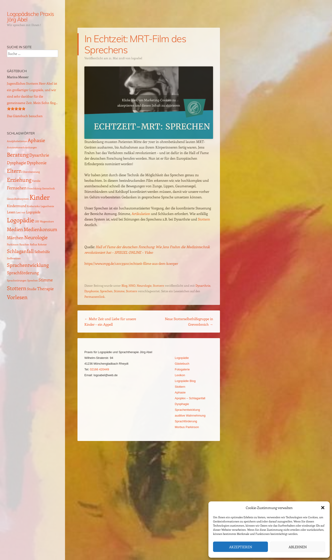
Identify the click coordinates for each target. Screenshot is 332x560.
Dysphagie (182, 404)
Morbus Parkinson (187, 427)
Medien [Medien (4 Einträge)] (15, 229)
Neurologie (144, 285)
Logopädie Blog (185, 381)
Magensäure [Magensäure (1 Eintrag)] (47, 221)
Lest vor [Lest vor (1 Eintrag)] (20, 212)
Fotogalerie (182, 369)
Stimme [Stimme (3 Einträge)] (46, 280)
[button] (322, 507)
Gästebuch (182, 363)
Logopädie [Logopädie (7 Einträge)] (20, 220)
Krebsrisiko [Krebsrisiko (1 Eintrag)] (33, 206)
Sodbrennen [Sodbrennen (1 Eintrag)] (14, 258)
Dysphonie (91, 291)
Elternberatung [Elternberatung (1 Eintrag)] (31, 171)
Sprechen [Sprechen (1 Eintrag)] (32, 280)
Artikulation (141, 213)
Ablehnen (298, 547)
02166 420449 (99, 369)
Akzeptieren (240, 547)
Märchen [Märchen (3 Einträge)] (15, 237)
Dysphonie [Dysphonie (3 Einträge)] (37, 162)
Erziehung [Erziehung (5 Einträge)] (19, 179)
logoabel (136, 58)
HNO (132, 285)
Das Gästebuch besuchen (25, 116)
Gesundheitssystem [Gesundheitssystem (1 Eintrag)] (18, 198)
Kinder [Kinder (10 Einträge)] (40, 197)
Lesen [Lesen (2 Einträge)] (11, 212)
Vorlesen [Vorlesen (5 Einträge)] (17, 297)
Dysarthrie (203, 285)
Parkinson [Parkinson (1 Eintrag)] (13, 244)
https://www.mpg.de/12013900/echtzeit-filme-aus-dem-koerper (131, 263)
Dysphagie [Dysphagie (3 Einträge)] (16, 162)
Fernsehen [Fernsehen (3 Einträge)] (17, 188)
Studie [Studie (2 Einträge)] (31, 288)
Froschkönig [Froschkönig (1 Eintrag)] (34, 188)
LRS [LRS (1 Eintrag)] (37, 221)
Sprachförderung (186, 421)
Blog (124, 285)
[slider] (16, 108)
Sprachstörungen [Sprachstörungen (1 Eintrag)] (17, 280)
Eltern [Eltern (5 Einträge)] (14, 170)
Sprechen (106, 291)
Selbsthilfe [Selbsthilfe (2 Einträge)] (42, 251)
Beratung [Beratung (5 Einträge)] (18, 154)
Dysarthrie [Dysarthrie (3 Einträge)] (39, 155)
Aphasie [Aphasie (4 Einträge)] (36, 140)
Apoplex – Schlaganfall (190, 398)
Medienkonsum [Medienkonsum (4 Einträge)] (40, 229)
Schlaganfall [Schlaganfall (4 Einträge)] (20, 251)
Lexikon (180, 375)
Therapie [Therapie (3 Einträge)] (45, 288)
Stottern (204, 219)
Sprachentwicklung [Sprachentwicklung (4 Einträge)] (28, 265)
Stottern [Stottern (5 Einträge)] (16, 288)
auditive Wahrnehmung (190, 415)
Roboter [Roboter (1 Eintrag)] (42, 244)
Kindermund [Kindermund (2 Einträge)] (16, 205)
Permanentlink (94, 296)
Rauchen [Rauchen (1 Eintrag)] (24, 244)
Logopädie (182, 358)
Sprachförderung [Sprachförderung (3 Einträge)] (23, 272)
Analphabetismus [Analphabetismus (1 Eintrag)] (17, 141)
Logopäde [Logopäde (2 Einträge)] (33, 212)
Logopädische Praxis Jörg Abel (30, 16)
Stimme (119, 291)
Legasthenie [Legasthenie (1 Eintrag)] (47, 206)
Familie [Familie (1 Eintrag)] (36, 180)
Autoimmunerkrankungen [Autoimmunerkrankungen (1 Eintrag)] (22, 147)
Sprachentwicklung (187, 409)
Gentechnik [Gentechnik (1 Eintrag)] (48, 188)
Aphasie (180, 392)
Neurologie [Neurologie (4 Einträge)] (35, 237)
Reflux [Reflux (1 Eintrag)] (33, 244)
